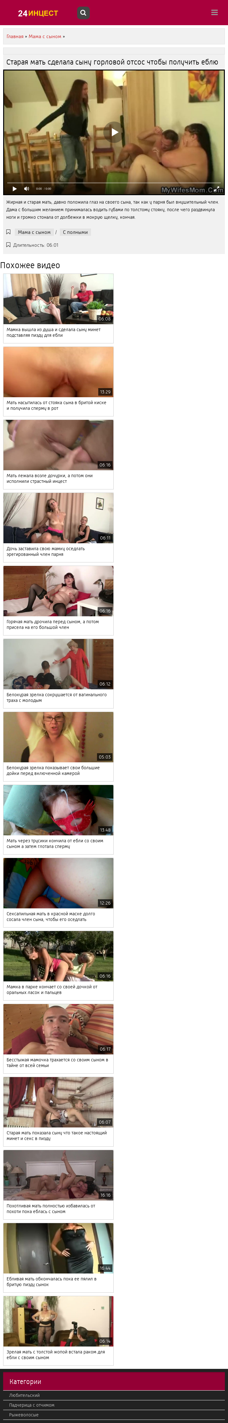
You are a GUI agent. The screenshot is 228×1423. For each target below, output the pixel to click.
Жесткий (18, 1382)
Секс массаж (22, 1040)
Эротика (17, 1060)
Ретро (15, 1030)
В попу (16, 1265)
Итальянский (22, 1294)
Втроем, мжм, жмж (29, 1323)
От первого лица (26, 1245)
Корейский (20, 1196)
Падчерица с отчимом (31, 894)
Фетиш (16, 1313)
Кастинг (17, 972)
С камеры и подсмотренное (37, 1011)
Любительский (24, 884)
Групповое (20, 1304)
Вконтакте (19, 1079)
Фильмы (17, 1089)
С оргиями (19, 1069)
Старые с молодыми (30, 982)
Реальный (19, 1147)
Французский (22, 1138)
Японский (19, 1118)
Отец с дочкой (24, 991)
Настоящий (20, 952)
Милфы (17, 1372)
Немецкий (19, 1177)
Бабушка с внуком (28, 1235)
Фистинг (17, 1186)
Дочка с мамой (24, 1225)
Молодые (19, 943)
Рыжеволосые (24, 903)
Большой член (24, 1284)
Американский (24, 1255)
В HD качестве (24, 1216)
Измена (17, 1343)
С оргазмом (21, 1021)
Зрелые (17, 1157)
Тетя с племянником (30, 933)
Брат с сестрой (24, 1206)
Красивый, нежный (29, 1391)
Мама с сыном (34, 232)
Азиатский (19, 923)
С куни (16, 1050)
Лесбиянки (20, 1274)
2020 (14, 1401)
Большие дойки (25, 1001)
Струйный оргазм (26, 1167)
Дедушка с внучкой (29, 1108)
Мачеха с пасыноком (31, 1333)
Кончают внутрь (25, 1362)
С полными (75, 232)
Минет (15, 913)
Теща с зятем (22, 1352)
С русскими (21, 1128)
